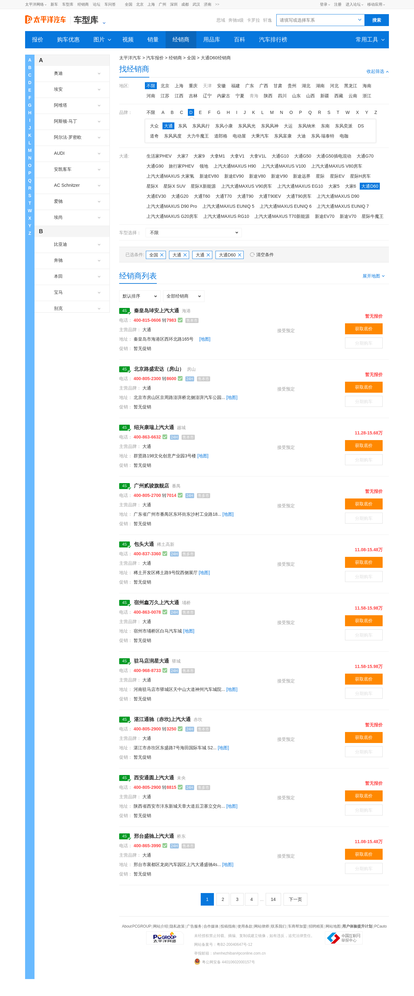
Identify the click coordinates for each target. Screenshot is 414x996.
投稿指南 (228, 926)
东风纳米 (307, 125)
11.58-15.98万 (369, 608)
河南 (150, 95)
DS (361, 125)
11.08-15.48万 (369, 549)
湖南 (320, 85)
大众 (154, 125)
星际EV (337, 176)
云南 (352, 95)
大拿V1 (237, 156)
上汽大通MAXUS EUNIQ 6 (286, 206)
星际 (320, 176)
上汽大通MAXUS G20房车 (172, 216)
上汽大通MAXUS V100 (283, 166)
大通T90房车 (298, 196)
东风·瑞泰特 (322, 135)
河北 (334, 85)
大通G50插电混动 (333, 156)
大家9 (199, 156)
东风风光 (247, 125)
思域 (220, 20)
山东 (296, 95)
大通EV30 (156, 196)
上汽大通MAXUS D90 (338, 196)
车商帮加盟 (297, 926)
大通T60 (202, 196)
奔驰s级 (236, 20)
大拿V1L (258, 156)
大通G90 (154, 166)
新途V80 (257, 176)
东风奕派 (344, 125)
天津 (207, 85)
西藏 (338, 95)
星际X (152, 186)
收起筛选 (378, 71)
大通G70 (365, 156)
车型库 (67, 4)
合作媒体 (211, 926)
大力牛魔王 (198, 135)
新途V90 (279, 176)
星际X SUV (174, 186)
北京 (140, 4)
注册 (338, 4)
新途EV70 (324, 216)
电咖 (344, 135)
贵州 (292, 85)
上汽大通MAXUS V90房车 (246, 186)
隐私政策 (177, 926)
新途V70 (348, 216)
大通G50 (302, 156)
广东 (249, 85)
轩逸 (267, 20)
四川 (282, 95)
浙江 (367, 95)
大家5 (334, 186)
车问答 (110, 4)
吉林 (193, 95)
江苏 (165, 95)
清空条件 (265, 254)
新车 (54, 4)
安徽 (221, 85)
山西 (310, 95)
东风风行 (201, 125)
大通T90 (245, 196)
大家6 (350, 186)
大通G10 (280, 156)
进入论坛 (353, 4)
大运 (288, 125)
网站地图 (333, 926)
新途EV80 (209, 176)
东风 (182, 125)
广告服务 (194, 926)
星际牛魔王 (373, 216)
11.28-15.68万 (369, 432)
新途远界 (301, 176)
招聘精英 (316, 926)
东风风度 (173, 135)
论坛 (96, 4)
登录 (323, 4)
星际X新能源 (203, 186)
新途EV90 (234, 176)
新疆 (324, 95)
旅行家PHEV (181, 166)
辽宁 (207, 95)
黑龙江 (350, 85)
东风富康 (283, 135)
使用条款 (244, 926)
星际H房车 (360, 176)
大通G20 (179, 196)
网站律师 (261, 926)
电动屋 (239, 135)
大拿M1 (217, 156)
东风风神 (270, 125)
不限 (150, 85)
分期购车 (364, 343)
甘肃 (277, 85)
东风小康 (224, 125)
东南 (325, 125)
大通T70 (223, 196)
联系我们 (278, 926)
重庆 (193, 85)
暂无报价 (374, 316)
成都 (185, 4)
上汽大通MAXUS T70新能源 (282, 216)
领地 (203, 166)
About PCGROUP (136, 926)
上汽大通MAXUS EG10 (300, 186)
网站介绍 (160, 926)
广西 (263, 85)
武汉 (196, 4)
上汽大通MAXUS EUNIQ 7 (343, 206)
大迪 (301, 135)
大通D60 (369, 186)
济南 (207, 4)
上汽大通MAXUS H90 (235, 166)
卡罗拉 (253, 20)
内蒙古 (223, 95)
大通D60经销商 (216, 57)
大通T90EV (270, 196)
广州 (162, 4)
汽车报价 (155, 57)
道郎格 (220, 135)
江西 (179, 95)
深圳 (174, 4)
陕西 (268, 95)
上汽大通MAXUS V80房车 (336, 166)
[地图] (204, 339)
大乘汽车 (260, 135)
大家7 (182, 156)
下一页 (295, 899)
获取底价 (364, 328)
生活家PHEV (159, 156)
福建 (235, 85)
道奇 (154, 135)
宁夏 (240, 95)
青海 (254, 95)
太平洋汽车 (130, 57)
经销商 (83, 4)
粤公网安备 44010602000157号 (224, 961)
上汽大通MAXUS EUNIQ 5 (228, 206)
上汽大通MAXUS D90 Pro (171, 206)
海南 (367, 85)
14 (273, 899)
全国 (128, 4)
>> (217, 4)
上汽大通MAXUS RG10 (226, 216)
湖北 (306, 85)
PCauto (380, 926)
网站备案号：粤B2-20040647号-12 (223, 944)
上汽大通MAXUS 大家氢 (170, 176)
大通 (168, 125)
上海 (151, 4)
